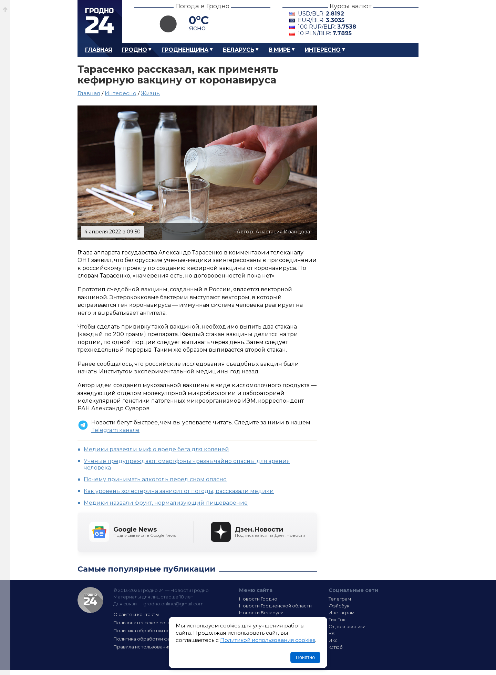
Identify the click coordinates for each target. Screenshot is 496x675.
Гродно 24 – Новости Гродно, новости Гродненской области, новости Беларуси (100, 21)
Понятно (305, 657)
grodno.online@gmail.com (173, 603)
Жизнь (150, 93)
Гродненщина (185, 50)
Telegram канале (115, 430)
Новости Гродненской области (275, 605)
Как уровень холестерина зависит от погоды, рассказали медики (179, 491)
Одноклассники (347, 626)
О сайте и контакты (136, 614)
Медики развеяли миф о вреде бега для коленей (156, 449)
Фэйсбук (339, 605)
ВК (332, 633)
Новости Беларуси (261, 612)
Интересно (323, 50)
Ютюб (336, 647)
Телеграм (340, 599)
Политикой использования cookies (267, 640)
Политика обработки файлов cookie (156, 639)
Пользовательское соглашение (150, 622)
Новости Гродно (258, 599)
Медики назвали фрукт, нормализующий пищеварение (166, 503)
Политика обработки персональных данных (164, 630)
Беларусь (238, 50)
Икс (333, 640)
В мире (279, 50)
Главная (98, 50)
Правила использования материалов (157, 646)
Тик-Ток (337, 619)
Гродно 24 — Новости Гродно (90, 600)
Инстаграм (341, 612)
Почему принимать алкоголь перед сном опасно (155, 479)
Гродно (134, 50)
